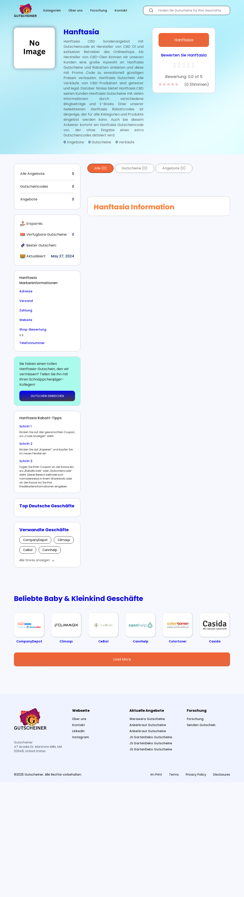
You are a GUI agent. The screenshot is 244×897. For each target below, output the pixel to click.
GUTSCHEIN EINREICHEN (47, 396)
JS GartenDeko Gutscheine (150, 852)
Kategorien (52, 10)
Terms (174, 889)
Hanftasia (183, 40)
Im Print (156, 889)
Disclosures (221, 889)
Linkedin (78, 846)
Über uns (76, 10)
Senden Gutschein (201, 840)
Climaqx (64, 540)
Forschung (98, 10)
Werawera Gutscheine (147, 834)
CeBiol (27, 550)
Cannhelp (49, 550)
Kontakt (121, 10)
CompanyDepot (35, 540)
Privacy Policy (196, 889)
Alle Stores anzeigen (34, 560)
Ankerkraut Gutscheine (147, 840)
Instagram (80, 852)
